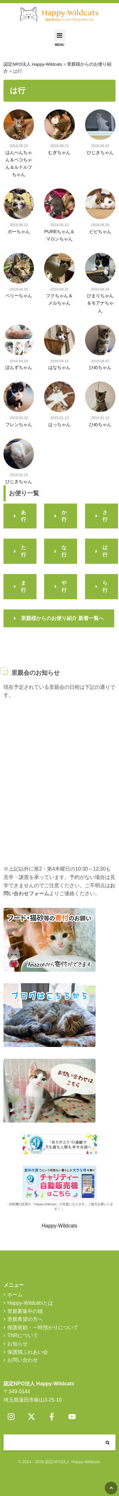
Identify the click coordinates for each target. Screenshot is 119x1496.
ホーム (15, 1294)
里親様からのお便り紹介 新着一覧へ (62, 618)
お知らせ (17, 1343)
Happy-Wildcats (59, 1225)
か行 (64, 516)
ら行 (105, 586)
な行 (64, 551)
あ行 (23, 516)
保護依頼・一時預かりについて (42, 1327)
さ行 (105, 516)
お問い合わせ (22, 1360)
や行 (64, 586)
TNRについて (22, 1335)
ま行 (23, 586)
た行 (23, 551)
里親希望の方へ (25, 1319)
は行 (105, 551)
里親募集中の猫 (25, 1311)
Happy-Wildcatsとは (30, 1303)
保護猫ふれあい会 (27, 1352)
